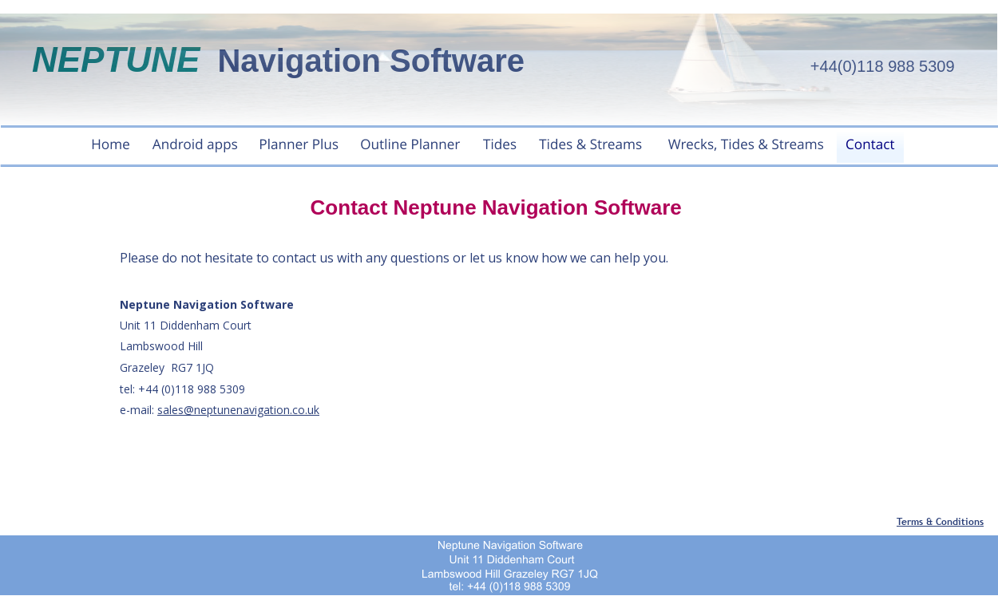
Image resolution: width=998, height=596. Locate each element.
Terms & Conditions (940, 522)
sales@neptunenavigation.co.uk (238, 409)
